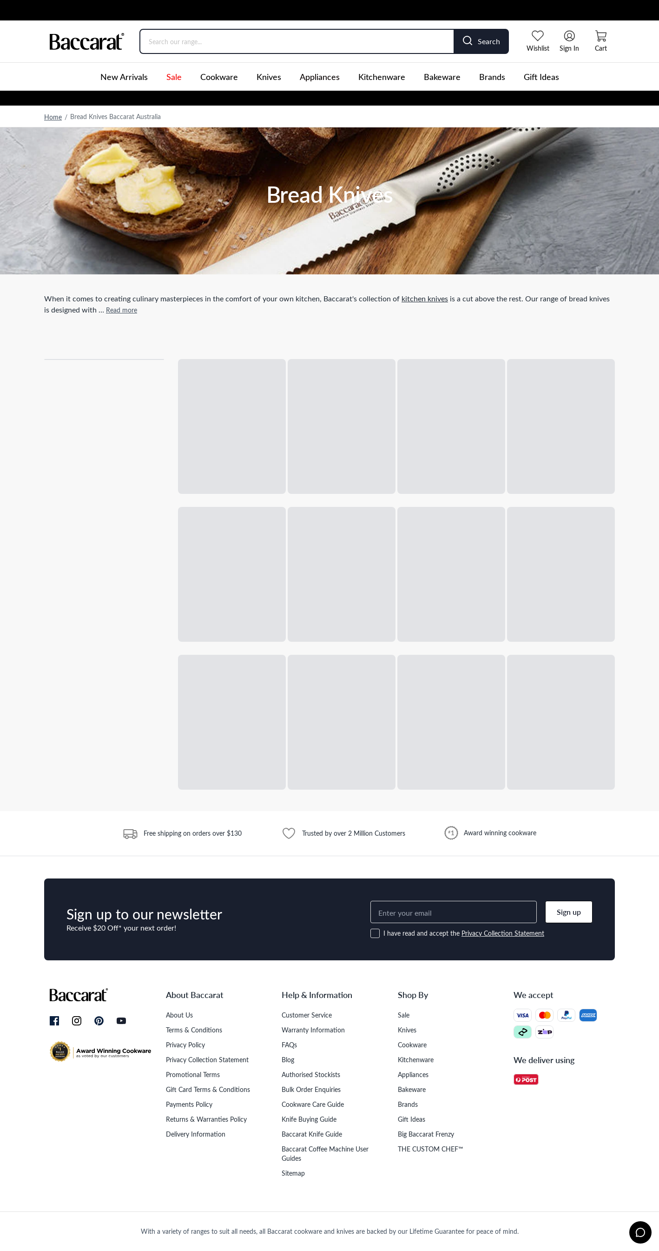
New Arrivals (124, 76)
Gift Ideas (541, 76)
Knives (269, 76)
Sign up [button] (569, 912)
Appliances (320, 76)
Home (53, 117)
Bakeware (442, 76)
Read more (121, 310)
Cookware (219, 76)
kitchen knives (425, 298)
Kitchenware (381, 76)
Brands (492, 76)
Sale (174, 76)
